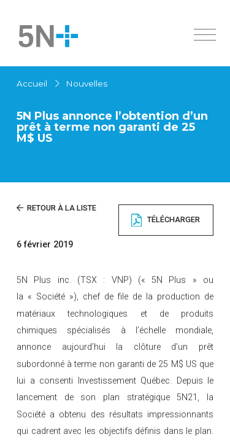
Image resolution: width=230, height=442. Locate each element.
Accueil (32, 83)
